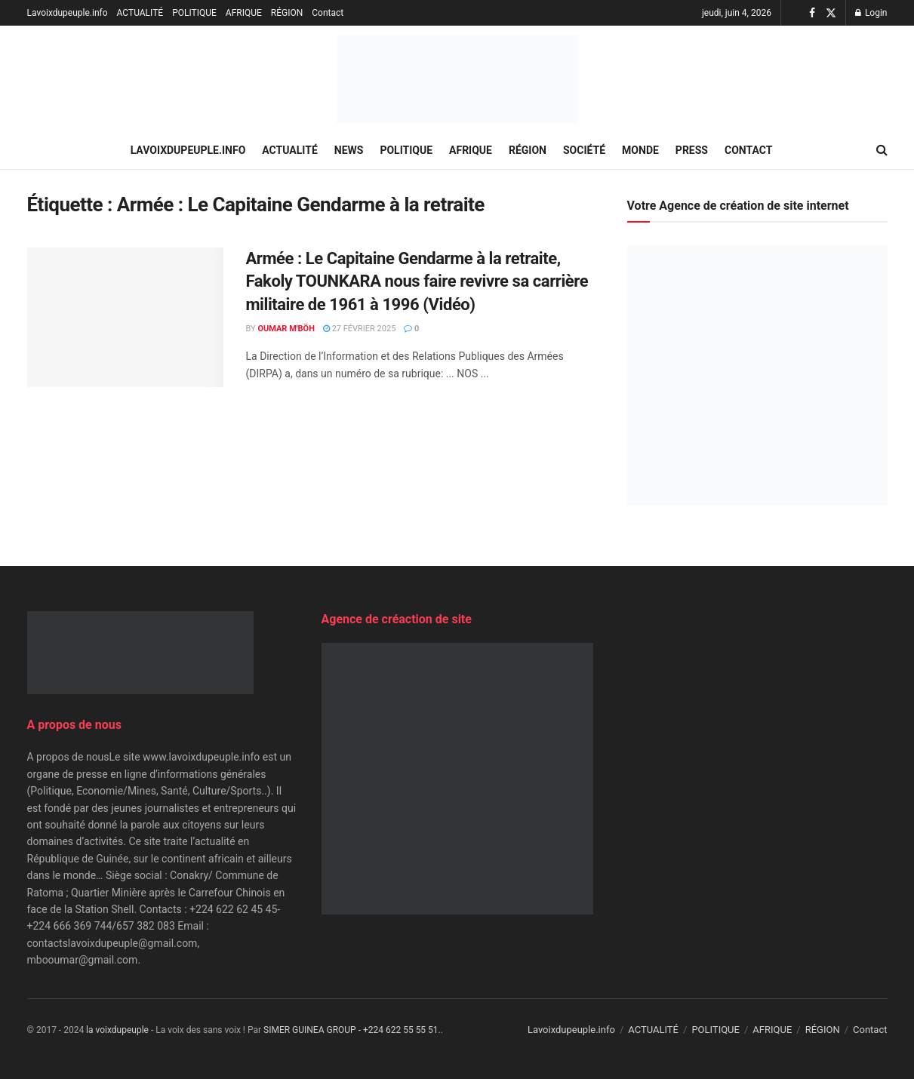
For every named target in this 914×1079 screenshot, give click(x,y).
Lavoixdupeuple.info (67, 13)
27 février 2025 (359, 329)
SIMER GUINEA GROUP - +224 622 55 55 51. (352, 1030)
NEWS (349, 150)
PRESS (691, 150)
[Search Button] (882, 150)
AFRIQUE (244, 13)
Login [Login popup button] (871, 13)
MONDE (640, 150)
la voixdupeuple (117, 1030)
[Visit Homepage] (457, 79)
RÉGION (287, 13)
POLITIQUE (194, 13)
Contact (327, 13)
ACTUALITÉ (140, 13)
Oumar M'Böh (286, 329)
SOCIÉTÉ (584, 150)
